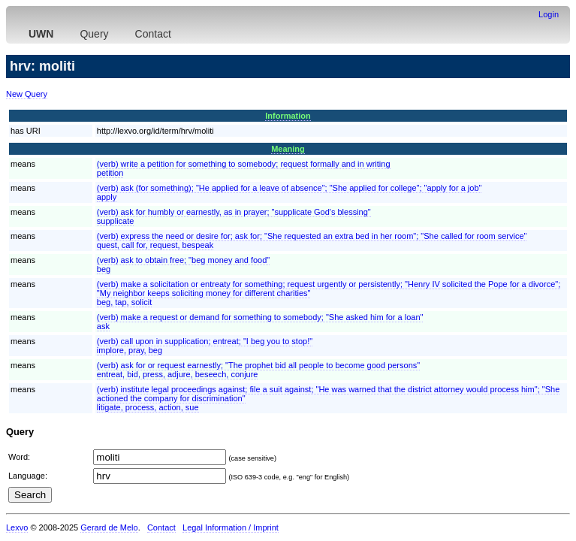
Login (548, 14)
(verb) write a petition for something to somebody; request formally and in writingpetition (244, 168)
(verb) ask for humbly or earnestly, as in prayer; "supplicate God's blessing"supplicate (234, 216)
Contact (153, 34)
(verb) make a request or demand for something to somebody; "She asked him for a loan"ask (260, 322)
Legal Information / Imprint (230, 527)
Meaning (288, 148)
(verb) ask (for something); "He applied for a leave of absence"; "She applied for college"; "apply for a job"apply (289, 192)
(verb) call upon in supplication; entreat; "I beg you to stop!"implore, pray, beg (204, 346)
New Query (26, 93)
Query (94, 34)
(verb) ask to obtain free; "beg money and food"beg (183, 264)
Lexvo (17, 527)
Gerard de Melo (108, 527)
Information (288, 115)
